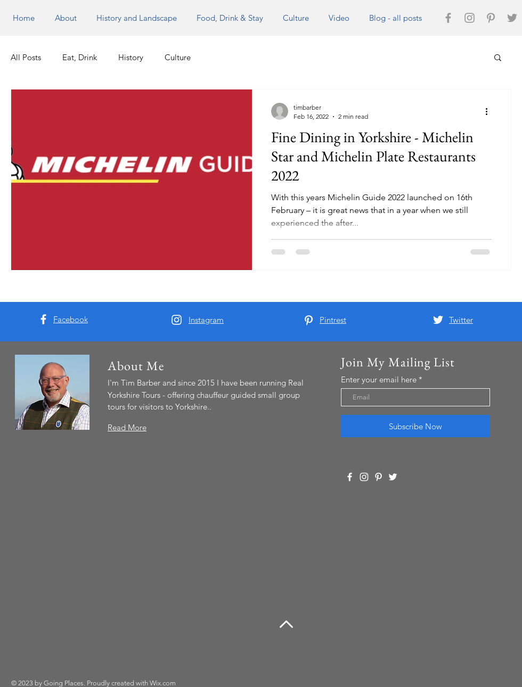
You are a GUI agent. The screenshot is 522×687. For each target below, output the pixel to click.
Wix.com (163, 683)
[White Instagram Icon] (176, 319)
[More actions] (490, 111)
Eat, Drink (79, 57)
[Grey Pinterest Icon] (490, 17)
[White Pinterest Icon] (308, 320)
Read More (127, 427)
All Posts (26, 57)
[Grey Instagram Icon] (469, 17)
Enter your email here (379, 379)
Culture (178, 57)
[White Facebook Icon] (43, 319)
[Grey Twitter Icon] (512, 17)
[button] (498, 58)
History (130, 57)
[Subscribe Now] (415, 426)
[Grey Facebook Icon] (448, 17)
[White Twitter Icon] (438, 319)
